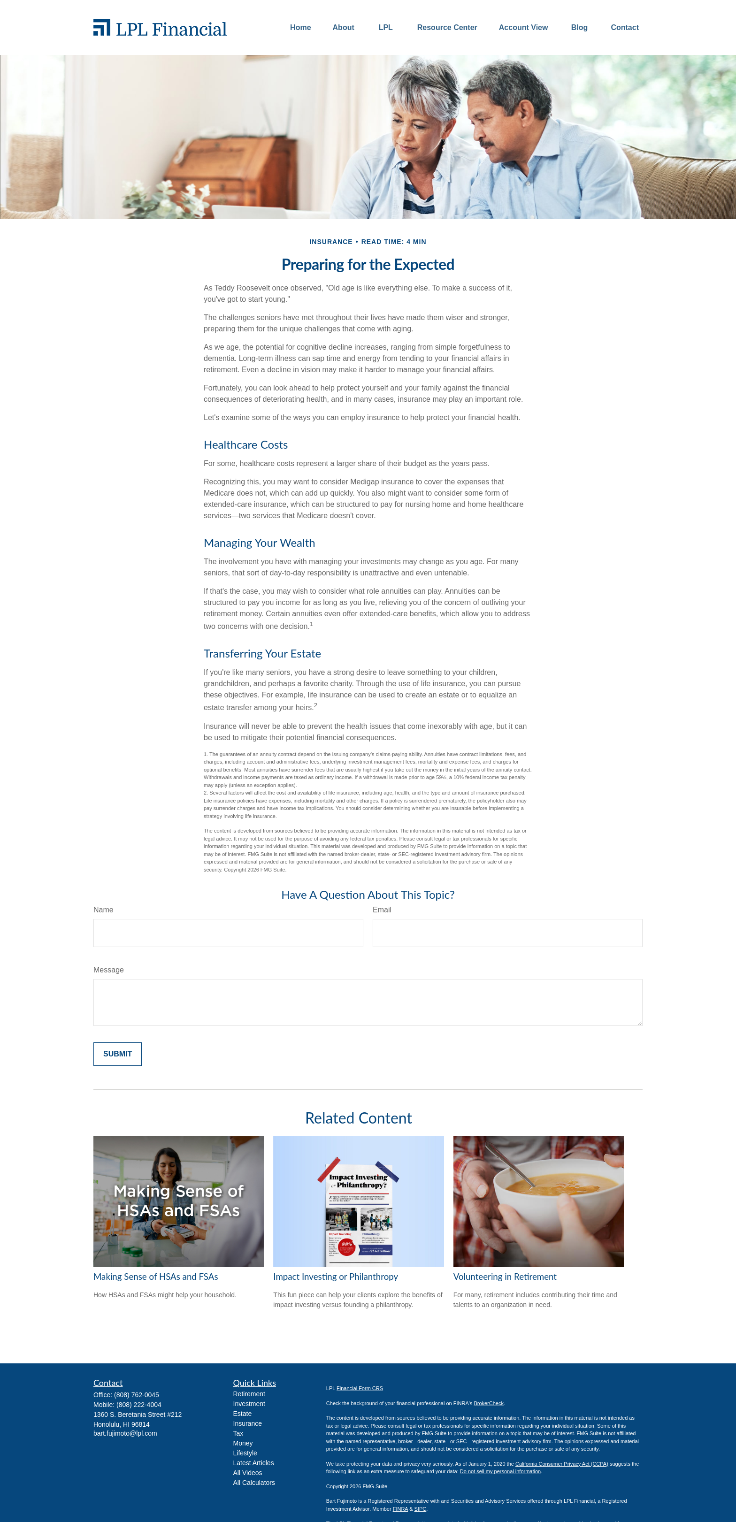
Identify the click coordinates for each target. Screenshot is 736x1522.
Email (382, 910)
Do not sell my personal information (500, 1471)
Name (103, 910)
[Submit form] (117, 1054)
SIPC (420, 1509)
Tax (238, 1433)
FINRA (400, 1509)
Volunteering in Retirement (505, 1276)
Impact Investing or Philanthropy (335, 1276)
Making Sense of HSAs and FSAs (155, 1276)
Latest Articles (253, 1463)
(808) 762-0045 (136, 1395)
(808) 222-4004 (138, 1404)
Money (243, 1443)
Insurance (247, 1423)
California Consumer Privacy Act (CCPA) (561, 1464)
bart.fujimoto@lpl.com (125, 1433)
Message (108, 970)
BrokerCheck (489, 1403)
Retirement (249, 1394)
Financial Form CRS (360, 1388)
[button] (300, 27)
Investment (249, 1403)
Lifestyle (245, 1453)
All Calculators (254, 1482)
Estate (242, 1413)
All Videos (247, 1472)
